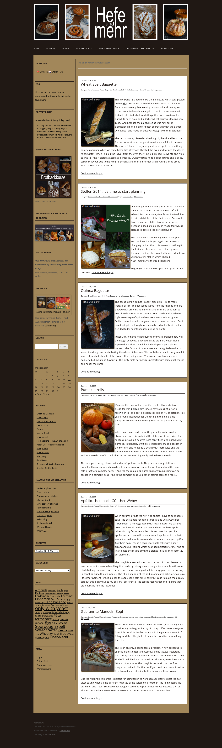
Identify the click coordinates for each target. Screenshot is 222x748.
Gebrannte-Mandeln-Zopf (102, 611)
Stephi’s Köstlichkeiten (47, 467)
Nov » (46, 394)
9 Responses (138, 197)
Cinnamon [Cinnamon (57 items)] (42, 599)
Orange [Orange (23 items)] (38, 612)
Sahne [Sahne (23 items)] (55, 623)
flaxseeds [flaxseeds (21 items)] (39, 602)
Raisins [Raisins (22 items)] (56, 619)
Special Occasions (110, 197)
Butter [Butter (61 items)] (39, 593)
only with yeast (123, 395)
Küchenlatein (43, 452)
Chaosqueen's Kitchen (47, 496)
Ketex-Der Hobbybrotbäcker (50, 444)
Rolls (90, 395)
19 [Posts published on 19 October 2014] (69, 383)
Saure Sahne (144, 506)
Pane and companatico (48, 511)
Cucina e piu (42, 417)
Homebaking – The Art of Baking (52, 440)
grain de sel (42, 436)
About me (50, 48)
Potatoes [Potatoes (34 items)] (47, 615)
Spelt (142, 90)
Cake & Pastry (93, 506)
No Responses (156, 90)
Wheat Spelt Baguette (99, 84)
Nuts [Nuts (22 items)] (62, 604)
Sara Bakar (42, 460)
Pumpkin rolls (92, 389)
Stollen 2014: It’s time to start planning (113, 191)
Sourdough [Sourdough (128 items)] (45, 626)
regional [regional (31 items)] (39, 622)
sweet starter (113, 570)
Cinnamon (124, 617)
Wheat (147, 90)
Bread (90, 296)
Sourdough (135, 90)
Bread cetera (43, 492)
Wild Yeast (42, 530)
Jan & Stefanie (49, 734)
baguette (86, 359)
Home (36, 48)
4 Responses (151, 395)
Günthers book (123, 542)
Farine (40, 429)
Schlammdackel (44, 523)
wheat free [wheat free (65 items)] (58, 633)
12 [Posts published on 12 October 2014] (69, 379)
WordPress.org (44, 668)
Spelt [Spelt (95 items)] (60, 626)
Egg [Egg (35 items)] (68, 599)
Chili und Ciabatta (45, 413)
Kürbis (113, 395)
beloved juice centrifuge (150, 439)
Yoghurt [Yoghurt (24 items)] (45, 637)
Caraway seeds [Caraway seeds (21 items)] (62, 593)
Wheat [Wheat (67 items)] (44, 633)
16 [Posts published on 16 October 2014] (53, 383)
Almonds (107, 617)
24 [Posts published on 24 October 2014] (58, 387)
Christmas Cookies (95, 197)
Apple (106, 506)
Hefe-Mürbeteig (120, 506)
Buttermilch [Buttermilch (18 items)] (50, 593)
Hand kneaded (118, 90)
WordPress (65, 730)
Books (65, 48)
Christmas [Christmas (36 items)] (67, 596)
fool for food (43, 433)
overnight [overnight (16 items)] (47, 613)
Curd (111, 506)
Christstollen (128, 197)
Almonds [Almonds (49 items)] (41, 590)
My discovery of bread (47, 503)
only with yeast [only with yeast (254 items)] (51, 608)
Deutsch (42, 71)
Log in (40, 657)
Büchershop (50, 325)
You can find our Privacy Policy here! (52, 120)
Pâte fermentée (157, 617)
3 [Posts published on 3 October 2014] (57, 375)
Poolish (127, 90)
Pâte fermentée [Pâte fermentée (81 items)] (48, 617)
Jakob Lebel (122, 523)
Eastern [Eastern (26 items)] (61, 599)
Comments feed (44, 665)
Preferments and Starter (140, 48)
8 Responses (155, 506)
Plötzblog (41, 456)
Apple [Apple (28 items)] (60, 590)
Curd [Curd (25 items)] (53, 599)
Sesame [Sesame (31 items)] (63, 622)
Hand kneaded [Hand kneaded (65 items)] (55, 602)
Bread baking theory (109, 48)
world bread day (135, 408)
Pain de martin (44, 507)
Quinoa (132, 296)
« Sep (38, 394)
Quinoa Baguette (95, 290)
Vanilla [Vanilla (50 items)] (62, 630)
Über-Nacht (140, 395)
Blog (125, 103)
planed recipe (148, 122)
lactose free (133, 617)
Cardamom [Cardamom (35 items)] (42, 596)
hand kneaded (93, 90)
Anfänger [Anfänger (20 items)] (52, 590)
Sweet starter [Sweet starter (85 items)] (46, 630)
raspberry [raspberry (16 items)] (64, 619)
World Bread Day (99, 395)
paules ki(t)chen (44, 515)
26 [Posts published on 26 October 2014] (69, 387)
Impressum (38, 722)
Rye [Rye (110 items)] (48, 622)
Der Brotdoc (42, 425)
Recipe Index (167, 48)
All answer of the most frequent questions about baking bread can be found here (53, 96)
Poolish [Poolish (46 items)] (57, 612)
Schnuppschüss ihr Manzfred (51, 464)
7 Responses (141, 296)
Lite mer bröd (43, 499)
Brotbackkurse (84, 48)
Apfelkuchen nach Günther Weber (109, 500)
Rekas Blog (42, 519)
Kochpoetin (42, 448)
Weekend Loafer (44, 527)
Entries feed (42, 661)
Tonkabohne (169, 617)
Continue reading (92, 173)
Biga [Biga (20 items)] (66, 590)
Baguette (108, 90)
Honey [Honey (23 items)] (70, 602)
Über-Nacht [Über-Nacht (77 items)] (59, 637)
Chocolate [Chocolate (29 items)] (54, 596)
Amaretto (115, 617)
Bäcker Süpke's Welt (46, 488)
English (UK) (56, 71)
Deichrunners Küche (46, 421)
